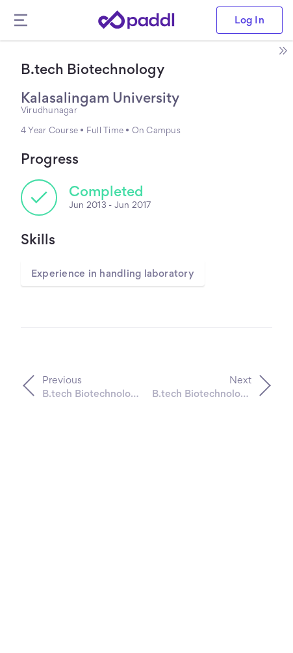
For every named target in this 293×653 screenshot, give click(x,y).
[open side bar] (282, 50)
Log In (249, 19)
